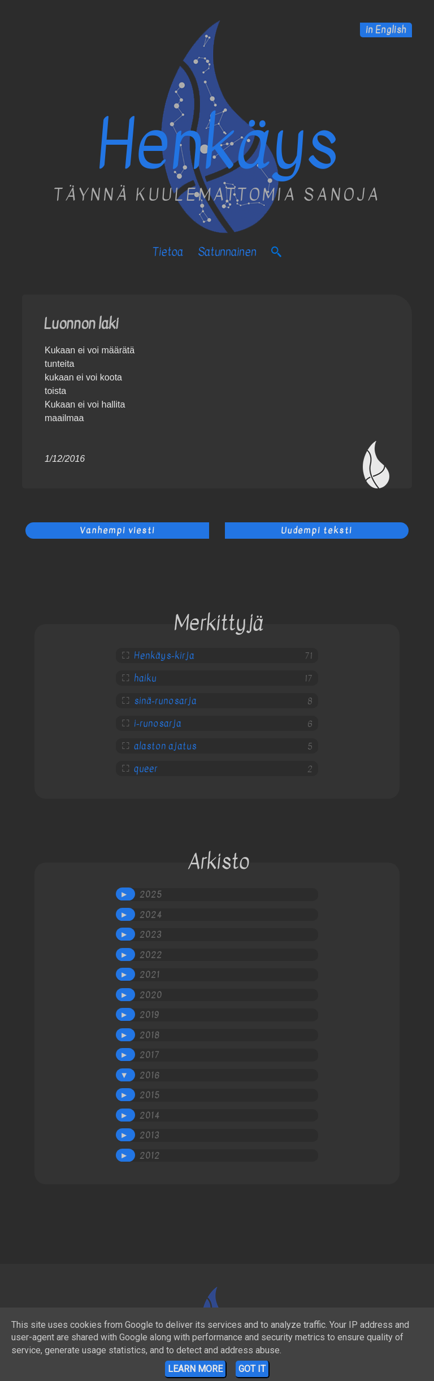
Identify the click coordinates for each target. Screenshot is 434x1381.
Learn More (195, 1368)
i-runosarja (157, 723)
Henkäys (217, 145)
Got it (252, 1368)
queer (146, 769)
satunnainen (227, 252)
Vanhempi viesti (117, 530)
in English (386, 30)
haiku (145, 678)
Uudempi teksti (316, 530)
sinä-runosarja (165, 701)
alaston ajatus (165, 746)
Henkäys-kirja (164, 656)
